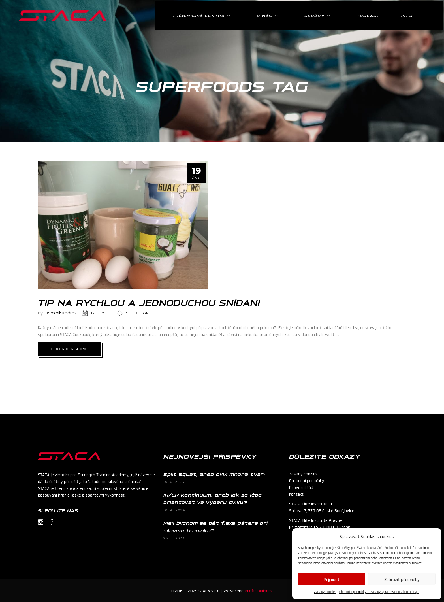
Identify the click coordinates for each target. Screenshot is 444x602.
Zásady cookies (325, 592)
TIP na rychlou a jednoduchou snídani (149, 302)
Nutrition (137, 313)
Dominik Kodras (61, 313)
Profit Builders (259, 590)
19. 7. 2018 (101, 313)
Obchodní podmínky (306, 480)
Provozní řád (301, 487)
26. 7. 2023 (174, 538)
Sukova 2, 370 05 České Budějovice (321, 510)
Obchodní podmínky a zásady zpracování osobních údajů (379, 592)
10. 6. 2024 (174, 482)
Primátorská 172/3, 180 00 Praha (319, 526)
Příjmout (332, 579)
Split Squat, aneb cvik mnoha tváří (214, 474)
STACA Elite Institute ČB (311, 503)
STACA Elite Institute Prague (315, 519)
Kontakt (296, 493)
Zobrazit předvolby (402, 579)
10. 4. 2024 (174, 510)
